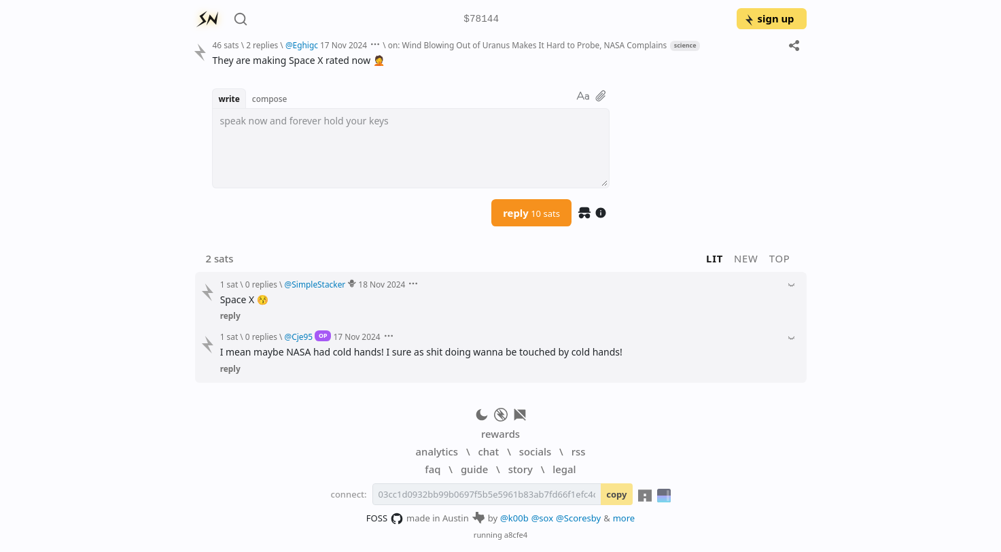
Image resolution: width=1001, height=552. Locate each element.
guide (474, 469)
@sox (542, 518)
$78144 (481, 19)
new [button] (746, 258)
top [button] (779, 258)
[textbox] (411, 148)
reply (531, 213)
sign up (768, 18)
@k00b (514, 518)
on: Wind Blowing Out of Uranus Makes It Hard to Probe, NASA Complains (527, 44)
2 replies (262, 44)
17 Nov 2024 (343, 44)
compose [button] (269, 98)
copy (616, 494)
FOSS (385, 518)
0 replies (261, 284)
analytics (437, 451)
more (624, 518)
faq (432, 469)
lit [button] (714, 258)
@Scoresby (578, 518)
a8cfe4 (516, 535)
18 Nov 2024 (381, 284)
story (520, 469)
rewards (500, 434)
